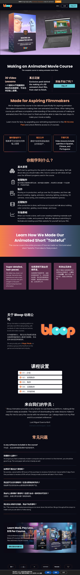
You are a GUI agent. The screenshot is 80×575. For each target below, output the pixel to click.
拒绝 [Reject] (56, 572)
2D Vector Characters (37, 1)
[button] (57, 6)
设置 (41, 573)
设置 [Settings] (64, 572)
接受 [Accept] (48, 572)
